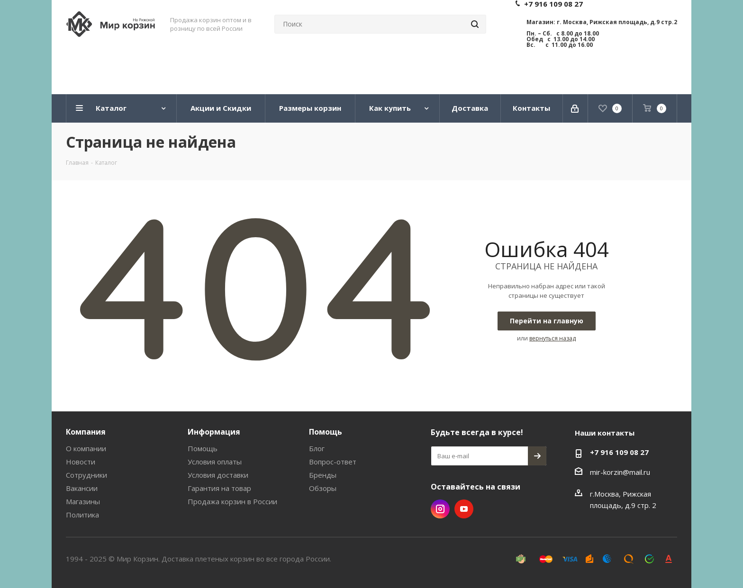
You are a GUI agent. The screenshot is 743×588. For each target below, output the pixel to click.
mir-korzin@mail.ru (620, 472)
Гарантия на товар (219, 488)
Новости (80, 461)
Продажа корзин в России (232, 501)
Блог (317, 448)
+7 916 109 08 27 (619, 452)
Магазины (83, 501)
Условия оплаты (215, 461)
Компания (86, 432)
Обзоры (322, 488)
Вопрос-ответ (332, 461)
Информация (214, 432)
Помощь (202, 448)
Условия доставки (218, 475)
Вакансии (82, 488)
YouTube (463, 508)
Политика (82, 514)
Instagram (440, 508)
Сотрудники (86, 475)
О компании (86, 448)
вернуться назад (552, 338)
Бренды (322, 475)
